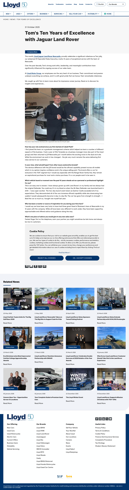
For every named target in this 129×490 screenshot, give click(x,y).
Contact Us (88, 4)
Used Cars (11, 431)
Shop (75, 4)
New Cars (10, 427)
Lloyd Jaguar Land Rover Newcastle (47, 56)
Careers (69, 440)
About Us (50, 4)
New (8, 14)
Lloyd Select (70, 449)
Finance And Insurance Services (107, 437)
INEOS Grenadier (42, 449)
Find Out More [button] (64, 252)
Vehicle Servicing (13, 449)
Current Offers (12, 440)
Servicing (59, 14)
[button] (47, 258)
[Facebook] (96, 420)
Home (6, 19)
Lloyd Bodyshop (72, 452)
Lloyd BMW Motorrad (44, 461)
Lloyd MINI (40, 431)
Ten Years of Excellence (29, 19)
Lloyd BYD (40, 452)
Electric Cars (11, 437)
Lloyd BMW (40, 427)
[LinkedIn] (103, 420)
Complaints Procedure (103, 440)
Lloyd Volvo (40, 446)
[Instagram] (100, 420)
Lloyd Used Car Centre (44, 467)
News (12, 19)
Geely (38, 458)
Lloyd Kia (39, 440)
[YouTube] (110, 420)
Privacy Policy (100, 427)
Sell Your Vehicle (72, 427)
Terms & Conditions (102, 431)
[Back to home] (15, 5)
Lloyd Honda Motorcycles (45, 464)
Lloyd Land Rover (42, 434)
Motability (93, 14)
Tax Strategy (100, 443)
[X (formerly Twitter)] (107, 420)
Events (81, 4)
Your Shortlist (71, 431)
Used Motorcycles (13, 434)
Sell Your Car (76, 14)
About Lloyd (70, 434)
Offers (31, 14)
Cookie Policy (100, 434)
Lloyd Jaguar (41, 437)
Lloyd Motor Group (34, 73)
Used (19, 14)
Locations (69, 4)
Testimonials (60, 4)
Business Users (12, 443)
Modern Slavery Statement (105, 446)
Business (44, 14)
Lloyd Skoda (40, 455)
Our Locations (71, 437)
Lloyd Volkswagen (43, 443)
